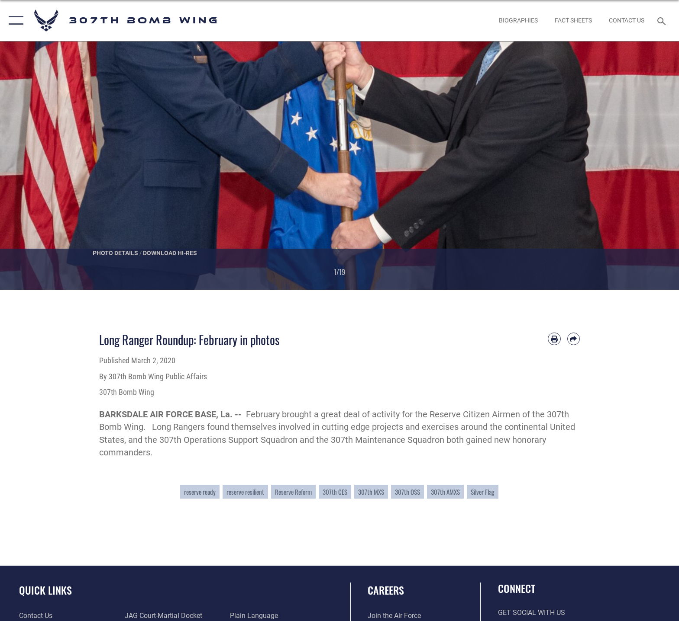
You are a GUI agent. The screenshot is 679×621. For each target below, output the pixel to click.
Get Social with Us (531, 612)
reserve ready (200, 491)
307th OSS (407, 491)
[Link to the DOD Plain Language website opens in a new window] (254, 615)
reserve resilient (245, 491)
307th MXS (371, 491)
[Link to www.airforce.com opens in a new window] (394, 615)
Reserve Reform (293, 491)
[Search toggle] (662, 20)
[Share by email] (573, 339)
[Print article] (554, 339)
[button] (14, 20)
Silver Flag (483, 491)
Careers (386, 590)
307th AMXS (445, 491)
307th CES (335, 491)
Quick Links (45, 590)
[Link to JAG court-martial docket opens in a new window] (163, 615)
